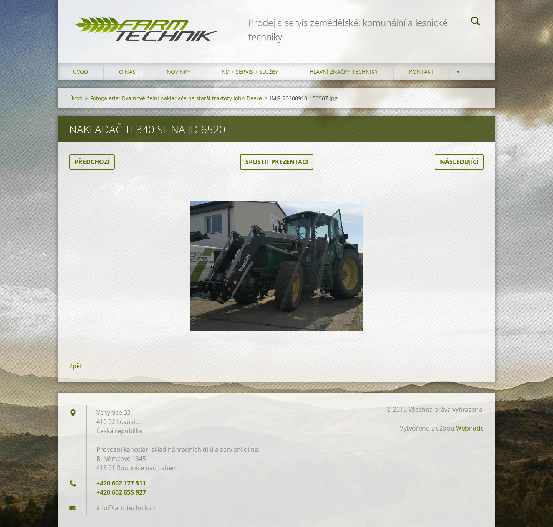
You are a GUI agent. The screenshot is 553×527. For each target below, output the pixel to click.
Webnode (470, 428)
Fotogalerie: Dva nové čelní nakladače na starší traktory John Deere (176, 98)
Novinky (178, 71)
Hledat (475, 22)
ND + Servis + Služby (250, 71)
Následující (459, 162)
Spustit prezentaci (276, 162)
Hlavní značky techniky (344, 71)
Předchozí (92, 162)
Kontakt (421, 71)
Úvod (80, 71)
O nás (127, 71)
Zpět (75, 366)
